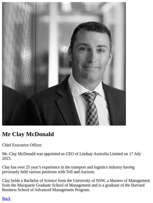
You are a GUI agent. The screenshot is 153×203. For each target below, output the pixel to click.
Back (6, 198)
